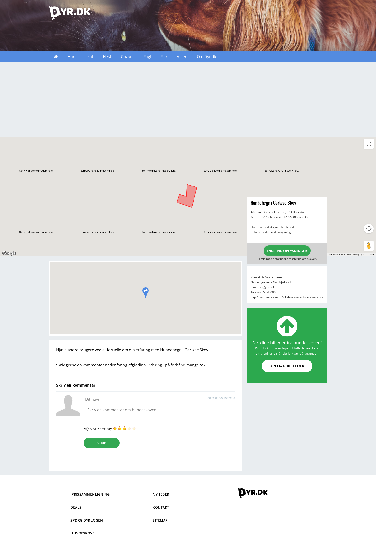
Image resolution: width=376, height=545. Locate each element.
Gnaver (127, 56)
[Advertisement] (188, 100)
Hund (73, 56)
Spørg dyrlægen (81, 520)
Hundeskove (76, 533)
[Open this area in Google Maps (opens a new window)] (9, 253)
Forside (56, 56)
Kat (90, 56)
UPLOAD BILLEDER (287, 366)
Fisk (164, 56)
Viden (182, 56)
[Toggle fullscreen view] (369, 144)
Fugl (147, 56)
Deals (70, 507)
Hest (107, 56)
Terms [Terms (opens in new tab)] (371, 254)
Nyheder (161, 494)
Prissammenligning (84, 494)
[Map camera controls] (369, 228)
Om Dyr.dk (206, 56)
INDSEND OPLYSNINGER (287, 251)
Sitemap (160, 520)
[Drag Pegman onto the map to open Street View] (369, 246)
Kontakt (161, 507)
